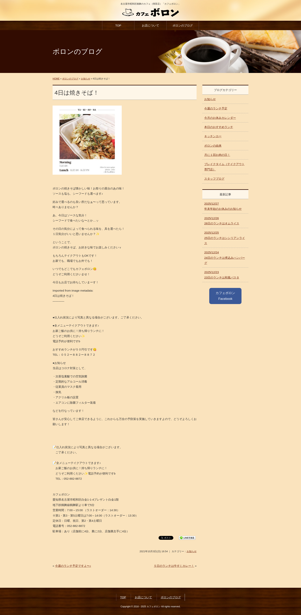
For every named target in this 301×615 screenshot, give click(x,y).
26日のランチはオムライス (221, 221)
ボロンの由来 (213, 145)
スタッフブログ (214, 178)
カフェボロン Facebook (225, 296)
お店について (150, 25)
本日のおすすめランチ (218, 127)
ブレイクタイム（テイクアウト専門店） (224, 166)
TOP (118, 25)
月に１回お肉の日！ (217, 154)
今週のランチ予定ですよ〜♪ (73, 565)
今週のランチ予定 (215, 108)
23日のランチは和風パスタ (221, 274)
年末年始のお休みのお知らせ (223, 206)
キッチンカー (213, 136)
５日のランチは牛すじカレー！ (174, 565)
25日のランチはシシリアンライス (224, 238)
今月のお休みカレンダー (220, 117)
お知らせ (85, 78)
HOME (56, 78)
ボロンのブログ (183, 25)
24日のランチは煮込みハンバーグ (224, 258)
